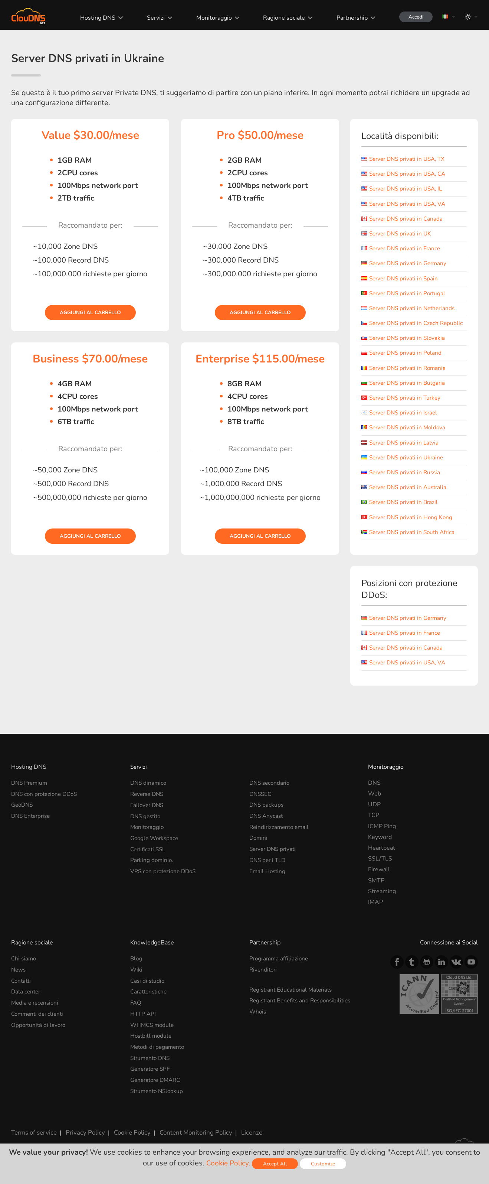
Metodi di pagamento (158, 1052)
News (19, 977)
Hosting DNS (94, 18)
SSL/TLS (380, 866)
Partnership (348, 18)
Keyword (380, 844)
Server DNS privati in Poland (403, 360)
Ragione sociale (281, 18)
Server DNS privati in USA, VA (406, 204)
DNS (374, 790)
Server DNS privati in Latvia (402, 450)
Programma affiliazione (280, 966)
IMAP (375, 909)
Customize (324, 1163)
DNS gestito (146, 823)
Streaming (382, 898)
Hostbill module (152, 1042)
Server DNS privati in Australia (406, 494)
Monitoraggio (210, 18)
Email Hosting (268, 877)
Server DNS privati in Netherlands (410, 308)
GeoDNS (23, 811)
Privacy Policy (82, 1136)
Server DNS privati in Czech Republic (402, 326)
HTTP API (143, 1020)
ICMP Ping (382, 833)
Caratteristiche (150, 998)
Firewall (379, 877)
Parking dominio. (152, 866)
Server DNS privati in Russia (403, 479)
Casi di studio (148, 987)
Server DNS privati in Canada (404, 219)
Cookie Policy (127, 1136)
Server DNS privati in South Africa (410, 539)
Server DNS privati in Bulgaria (405, 390)
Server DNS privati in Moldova (405, 435)
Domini (259, 844)
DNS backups (267, 811)
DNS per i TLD (268, 866)
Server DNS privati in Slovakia (405, 345)
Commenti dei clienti (38, 1020)
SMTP (376, 888)
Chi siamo (24, 966)
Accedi (414, 16)
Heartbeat (381, 855)
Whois (258, 1018)
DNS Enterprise (32, 823)
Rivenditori (264, 977)
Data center (26, 998)
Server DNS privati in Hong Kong (409, 524)
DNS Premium (30, 790)
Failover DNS (148, 811)
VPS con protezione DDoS (165, 877)
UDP (374, 811)
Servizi (152, 18)
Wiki (136, 977)
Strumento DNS (151, 1063)
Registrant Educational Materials (293, 996)
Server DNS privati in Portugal (405, 293)
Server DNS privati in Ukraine (404, 465)
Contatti (22, 987)
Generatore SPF (151, 1074)
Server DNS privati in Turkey (403, 405)
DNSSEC (261, 801)
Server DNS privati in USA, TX (405, 159)
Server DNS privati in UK (398, 234)
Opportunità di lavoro (39, 1031)
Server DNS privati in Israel (401, 420)
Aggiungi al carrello (90, 312)
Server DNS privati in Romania (405, 375)
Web (374, 801)
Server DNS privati (274, 855)
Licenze (243, 1136)
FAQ (136, 1009)
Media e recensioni (36, 1009)
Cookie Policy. (228, 1163)
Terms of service (33, 1136)
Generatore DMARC (157, 1085)
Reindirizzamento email (280, 833)
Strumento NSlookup (158, 1096)
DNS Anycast (267, 823)
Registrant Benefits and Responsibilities (303, 1007)
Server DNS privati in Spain (401, 278)
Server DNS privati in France (403, 248)
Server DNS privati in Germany (406, 263)
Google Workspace (155, 844)
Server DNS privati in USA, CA (406, 174)
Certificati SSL (149, 855)
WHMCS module (153, 1031)
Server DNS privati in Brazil (401, 509)
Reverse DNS (148, 801)
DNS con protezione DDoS (46, 801)
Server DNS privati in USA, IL (404, 189)
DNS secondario (270, 790)
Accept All (276, 1163)
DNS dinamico (149, 790)
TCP (373, 823)
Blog (136, 966)
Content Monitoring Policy (189, 1136)
